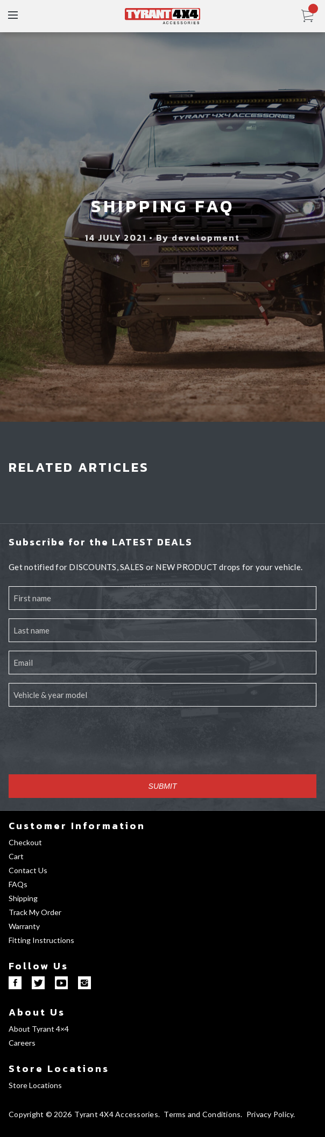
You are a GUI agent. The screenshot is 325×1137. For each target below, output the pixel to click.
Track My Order (35, 912)
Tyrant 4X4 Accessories (116, 1114)
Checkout (25, 842)
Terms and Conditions (202, 1114)
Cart (16, 856)
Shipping (23, 898)
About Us (37, 1012)
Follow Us (38, 966)
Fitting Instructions (41, 940)
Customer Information (77, 825)
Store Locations (59, 1068)
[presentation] (90, 745)
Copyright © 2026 (40, 1114)
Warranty (24, 926)
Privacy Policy (270, 1114)
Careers (22, 1042)
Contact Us (28, 870)
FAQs (18, 884)
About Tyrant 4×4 (39, 1028)
